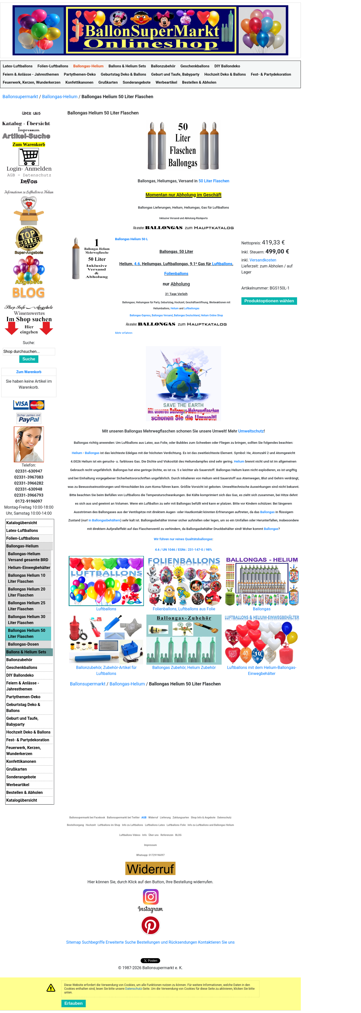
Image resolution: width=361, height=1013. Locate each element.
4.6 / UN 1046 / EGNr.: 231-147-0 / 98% (183, 549)
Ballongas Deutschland (187, 315)
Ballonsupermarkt (20, 96)
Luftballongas (191, 308)
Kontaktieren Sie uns (216, 942)
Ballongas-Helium (59, 96)
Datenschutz (133, 988)
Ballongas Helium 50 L (131, 239)
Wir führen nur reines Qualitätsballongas (183, 539)
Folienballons (176, 273)
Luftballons (222, 263)
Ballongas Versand (162, 315)
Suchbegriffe (93, 942)
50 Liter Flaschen (214, 181)
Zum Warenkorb (28, 372)
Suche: (29, 342)
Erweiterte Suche (121, 942)
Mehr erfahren (123, 333)
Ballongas (92, 453)
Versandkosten (263, 260)
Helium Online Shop (212, 315)
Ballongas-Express (140, 315)
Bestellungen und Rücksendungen (167, 942)
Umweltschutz (251, 431)
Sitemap (73, 942)
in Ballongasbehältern (104, 520)
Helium (174, 308)
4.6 (137, 263)
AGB (143, 817)
